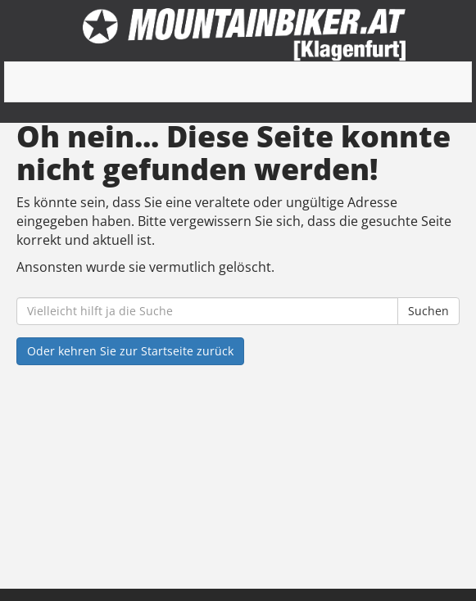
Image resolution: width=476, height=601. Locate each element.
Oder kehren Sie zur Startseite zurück (130, 351)
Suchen (428, 311)
